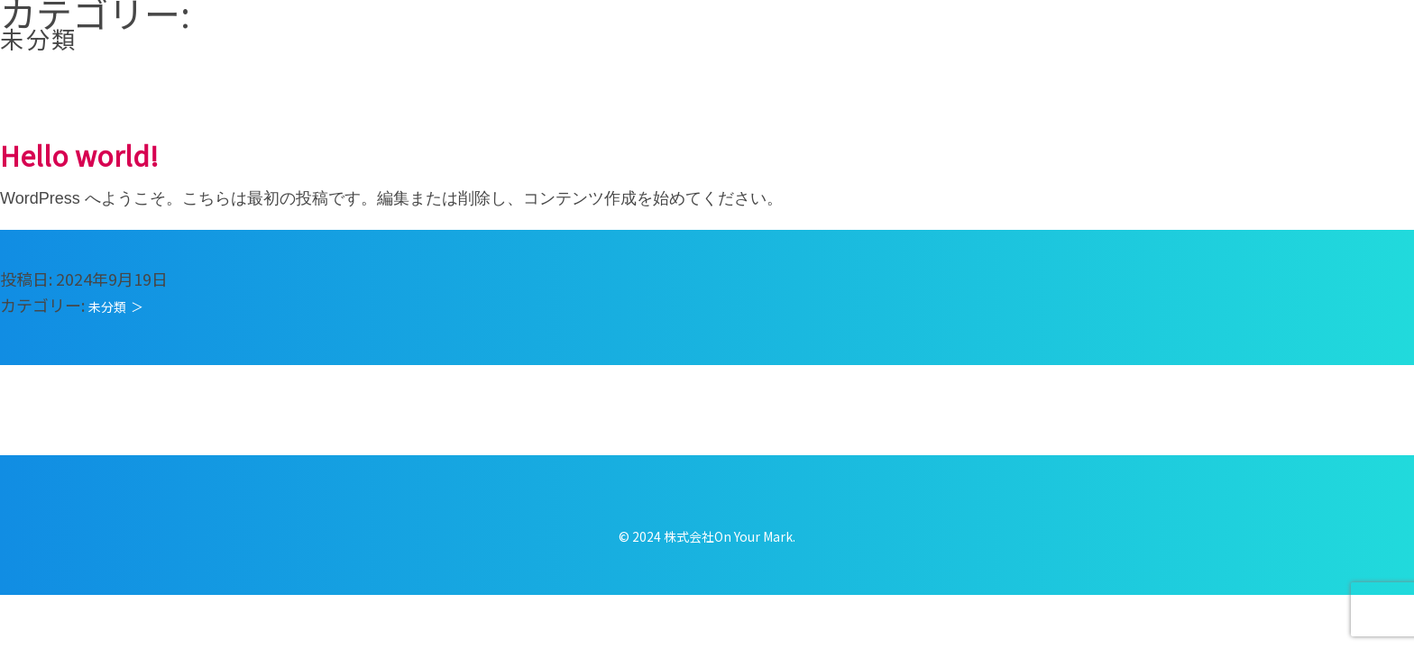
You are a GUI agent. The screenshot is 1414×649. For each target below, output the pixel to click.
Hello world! (79, 155)
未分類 (107, 306)
